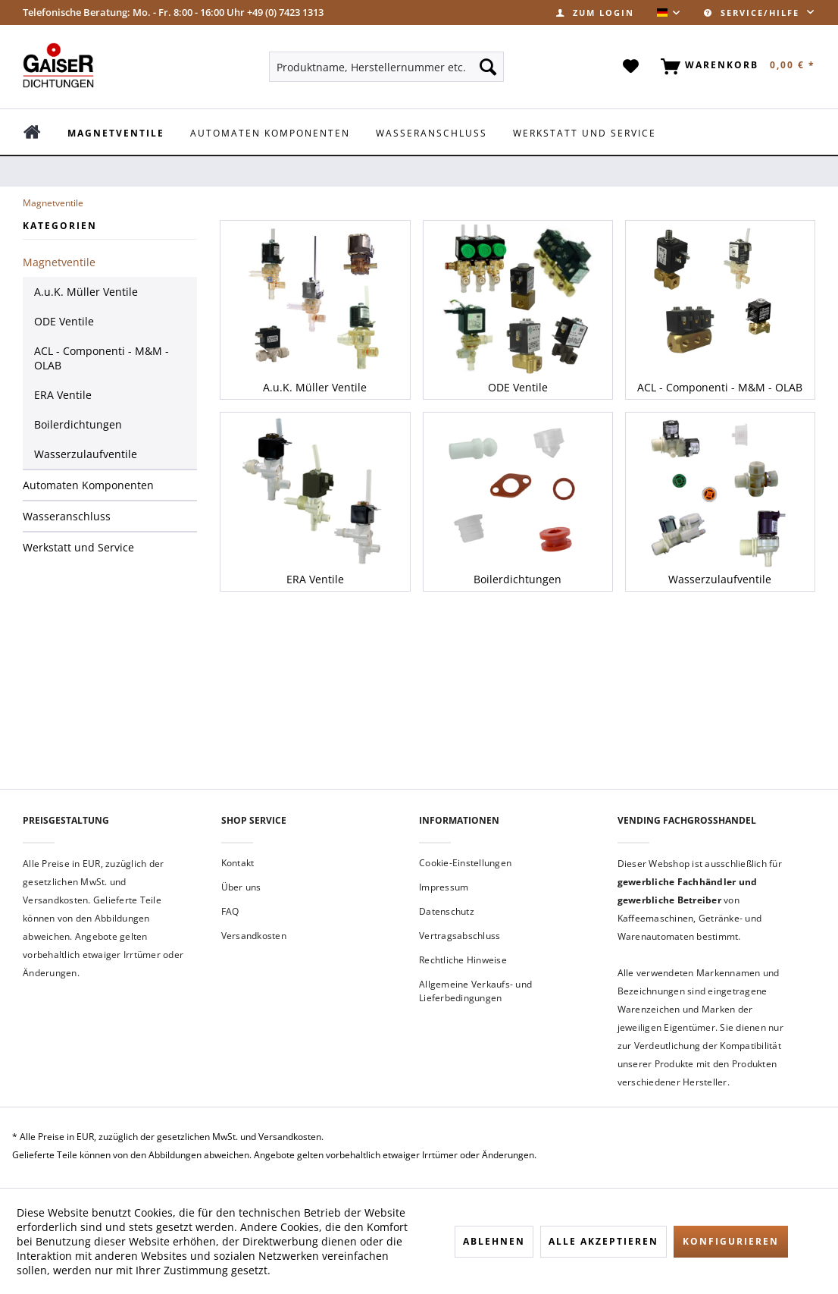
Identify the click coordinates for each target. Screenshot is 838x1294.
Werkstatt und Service (78, 547)
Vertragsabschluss (459, 935)
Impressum (443, 887)
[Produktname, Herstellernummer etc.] (386, 67)
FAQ (230, 911)
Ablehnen (494, 1241)
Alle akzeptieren (603, 1241)
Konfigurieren (731, 1241)
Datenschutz (446, 911)
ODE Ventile (64, 321)
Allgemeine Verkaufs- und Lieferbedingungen (475, 991)
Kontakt (238, 862)
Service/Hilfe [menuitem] (753, 12)
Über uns (241, 887)
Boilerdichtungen (78, 424)
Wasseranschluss (67, 516)
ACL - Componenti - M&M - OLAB (101, 358)
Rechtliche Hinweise (463, 959)
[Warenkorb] (735, 67)
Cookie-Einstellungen (465, 862)
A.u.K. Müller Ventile (86, 291)
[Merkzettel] (631, 67)
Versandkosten (253, 935)
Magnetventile (59, 262)
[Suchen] (488, 67)
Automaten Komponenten (88, 485)
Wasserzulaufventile (85, 454)
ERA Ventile (63, 395)
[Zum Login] (595, 13)
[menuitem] (595, 12)
